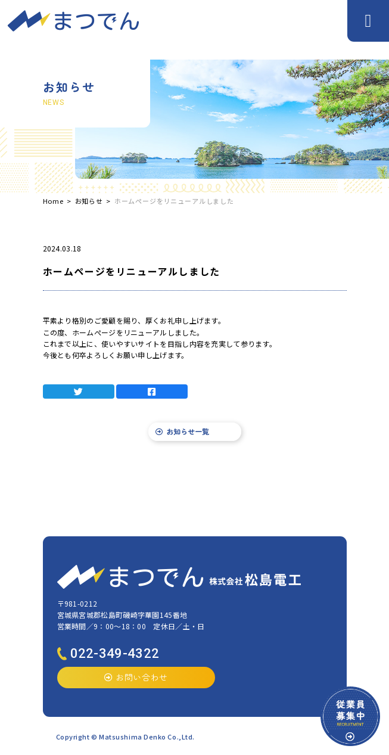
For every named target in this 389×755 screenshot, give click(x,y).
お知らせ (89, 201)
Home (53, 201)
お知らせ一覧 (182, 431)
